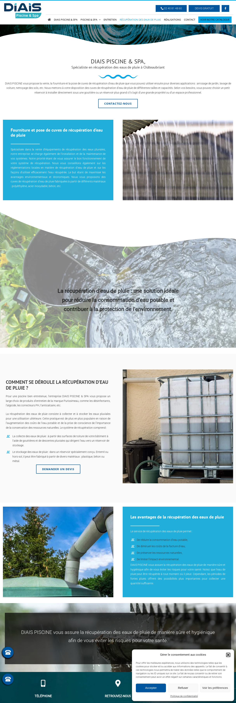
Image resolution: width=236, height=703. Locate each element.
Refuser (183, 687)
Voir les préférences (215, 687)
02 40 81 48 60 (171, 8)
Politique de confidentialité (184, 696)
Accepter (151, 687)
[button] (228, 655)
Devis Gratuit (204, 8)
